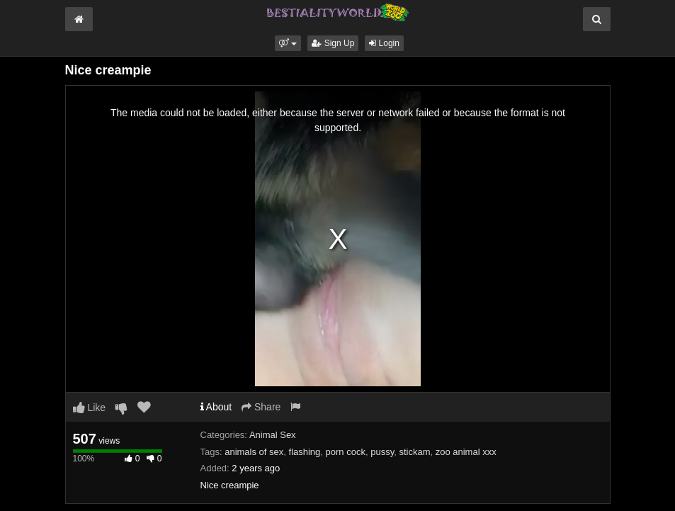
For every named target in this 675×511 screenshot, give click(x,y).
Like (89, 407)
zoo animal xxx (466, 452)
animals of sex (254, 452)
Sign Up (333, 43)
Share (261, 406)
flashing (305, 452)
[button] (288, 43)
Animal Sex (272, 434)
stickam (414, 452)
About (216, 406)
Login (384, 43)
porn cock (345, 452)
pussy (382, 452)
